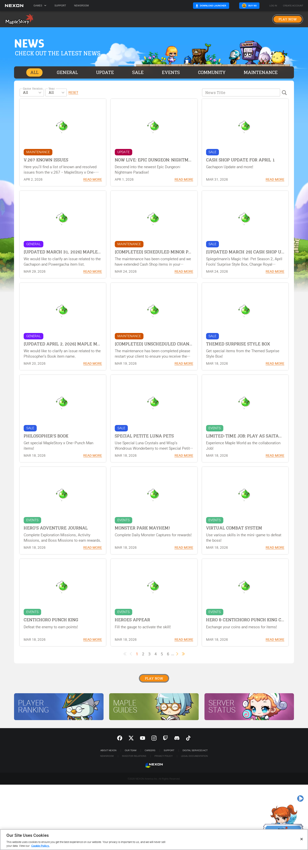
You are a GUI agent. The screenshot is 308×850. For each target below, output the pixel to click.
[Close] (301, 839)
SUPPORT (169, 750)
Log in (273, 6)
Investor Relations (134, 756)
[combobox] (32, 92)
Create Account (293, 6)
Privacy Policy (164, 756)
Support (60, 5)
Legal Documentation (194, 756)
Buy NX (252, 5)
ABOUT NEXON (108, 750)
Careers (150, 750)
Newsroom (81, 5)
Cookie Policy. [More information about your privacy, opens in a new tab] (40, 845)
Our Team (130, 750)
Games (40, 5)
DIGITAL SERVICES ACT (195, 750)
